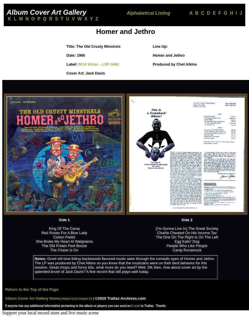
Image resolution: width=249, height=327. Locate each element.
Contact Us (84, 298)
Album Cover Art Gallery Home (32, 298)
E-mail (136, 305)
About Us (68, 298)
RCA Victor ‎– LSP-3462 (98, 64)
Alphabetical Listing (148, 13)
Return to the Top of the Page (32, 289)
